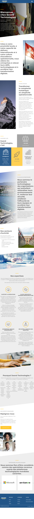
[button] (0, 483)
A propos (18, 499)
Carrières (18, 501)
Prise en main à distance (29, 501)
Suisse (10, 499)
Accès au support (28, 499)
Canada (10, 503)
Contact (18, 503)
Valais (10, 501)
